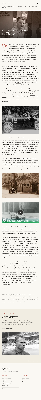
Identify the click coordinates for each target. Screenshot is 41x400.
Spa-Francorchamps (31, 300)
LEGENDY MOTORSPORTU (22, 6)
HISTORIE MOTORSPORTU (9, 6)
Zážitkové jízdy (26, 380)
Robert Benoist (31, 262)
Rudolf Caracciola (18, 300)
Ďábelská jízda (5, 388)
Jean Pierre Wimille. (8, 264)
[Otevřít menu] (38, 3)
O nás (23, 382)
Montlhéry (13, 161)
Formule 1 (15, 47)
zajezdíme (5, 3)
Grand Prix (9, 142)
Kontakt (24, 384)
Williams (18, 83)
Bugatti (33, 97)
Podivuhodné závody (7, 384)
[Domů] (2, 6)
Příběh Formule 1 (6, 380)
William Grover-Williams (15, 45)
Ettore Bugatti (21, 295)
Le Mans (5, 163)
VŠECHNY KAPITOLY (33, 363)
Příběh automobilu (6, 386)
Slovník (3, 391)
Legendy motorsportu (7, 382)
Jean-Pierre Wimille (17, 298)
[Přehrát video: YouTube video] (20, 212)
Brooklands (12, 153)
